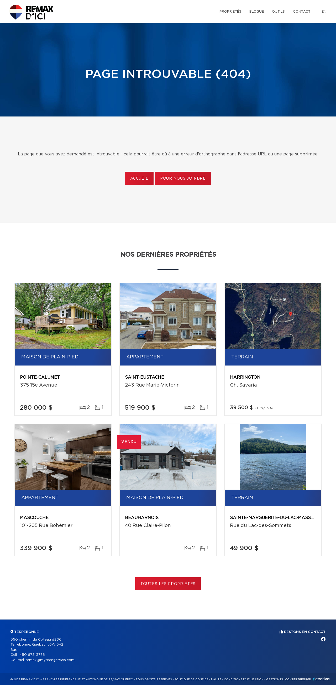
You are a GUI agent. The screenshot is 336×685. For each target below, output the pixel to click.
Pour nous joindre (183, 178)
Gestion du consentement (287, 679)
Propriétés (230, 11)
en (324, 11)
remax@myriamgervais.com (50, 660)
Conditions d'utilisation (244, 679)
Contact (302, 11)
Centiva (321, 679)
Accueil (139, 178)
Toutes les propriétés (168, 584)
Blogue (256, 11)
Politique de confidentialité (198, 679)
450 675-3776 (32, 655)
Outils (278, 11)
